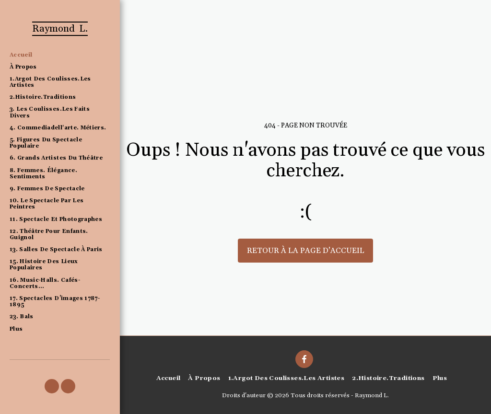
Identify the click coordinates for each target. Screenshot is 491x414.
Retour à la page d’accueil (305, 250)
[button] (52, 386)
